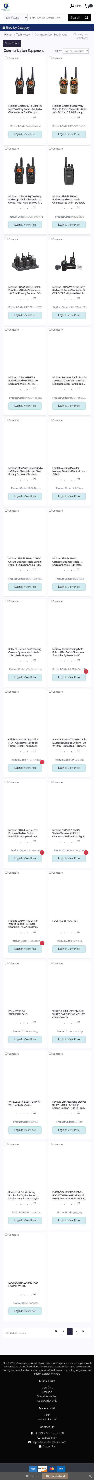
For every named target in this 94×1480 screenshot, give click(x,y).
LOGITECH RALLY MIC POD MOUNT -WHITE (23, 1284)
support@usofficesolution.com (47, 1442)
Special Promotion (47, 1396)
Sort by (58, 50)
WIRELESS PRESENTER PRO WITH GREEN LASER (24, 1103)
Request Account (47, 1419)
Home (7, 34)
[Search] (47, 17)
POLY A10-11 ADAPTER (64, 920)
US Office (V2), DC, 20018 (47, 1433)
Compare (13, 58)
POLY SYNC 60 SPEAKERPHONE (17, 1013)
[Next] (76, 1331)
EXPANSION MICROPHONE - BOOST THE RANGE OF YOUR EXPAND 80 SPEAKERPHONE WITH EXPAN (68, 1195)
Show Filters (12, 43)
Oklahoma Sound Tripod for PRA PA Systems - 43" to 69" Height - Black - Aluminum (23, 742)
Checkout (47, 1391)
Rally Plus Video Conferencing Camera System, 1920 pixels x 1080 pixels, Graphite (24, 652)
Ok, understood (55, 1476)
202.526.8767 (47, 1437)
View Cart (47, 1387)
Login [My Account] (75, 6)
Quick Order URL (47, 1400)
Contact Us (47, 1446)
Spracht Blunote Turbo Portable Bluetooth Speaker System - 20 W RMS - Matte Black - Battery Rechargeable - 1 (69, 743)
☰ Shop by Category (16, 27)
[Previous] (63, 1331)
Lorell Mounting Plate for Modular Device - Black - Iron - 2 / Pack (69, 471)
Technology (23, 34)
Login (47, 1414)
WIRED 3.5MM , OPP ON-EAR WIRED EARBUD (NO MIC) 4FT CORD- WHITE (68, 1014)
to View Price (25, 134)
